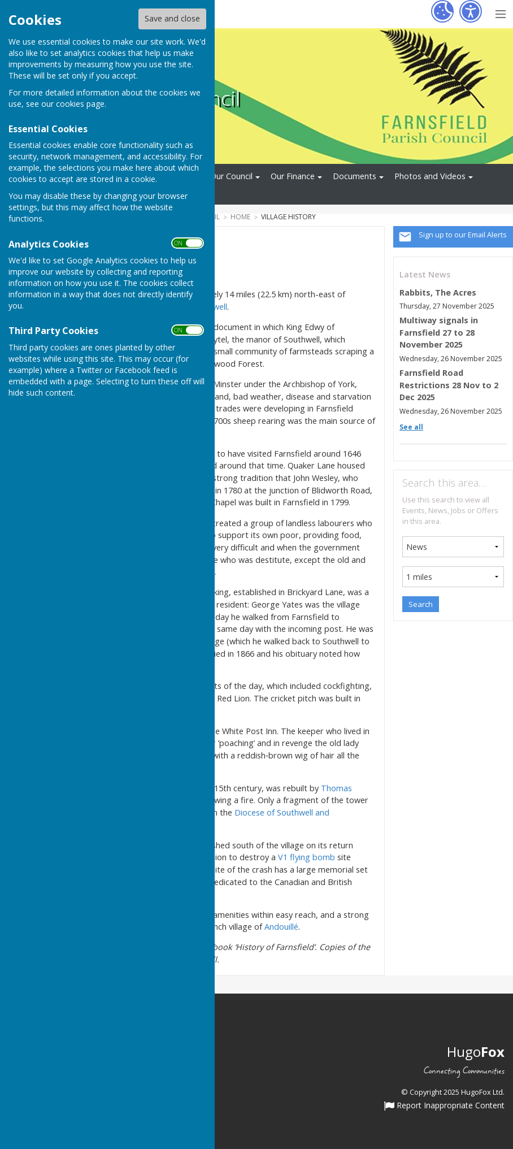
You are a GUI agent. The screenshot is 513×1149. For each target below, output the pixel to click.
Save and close (172, 18)
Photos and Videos (430, 176)
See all (411, 427)
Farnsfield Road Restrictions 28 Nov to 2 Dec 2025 (448, 384)
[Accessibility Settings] (470, 11)
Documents (354, 176)
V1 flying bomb (306, 857)
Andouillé (281, 926)
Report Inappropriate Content (444, 1106)
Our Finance (293, 176)
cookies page (80, 103)
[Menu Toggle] (500, 12)
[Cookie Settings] (442, 11)
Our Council (231, 176)
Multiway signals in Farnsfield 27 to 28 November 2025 (438, 332)
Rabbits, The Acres (437, 292)
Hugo (476, 1051)
